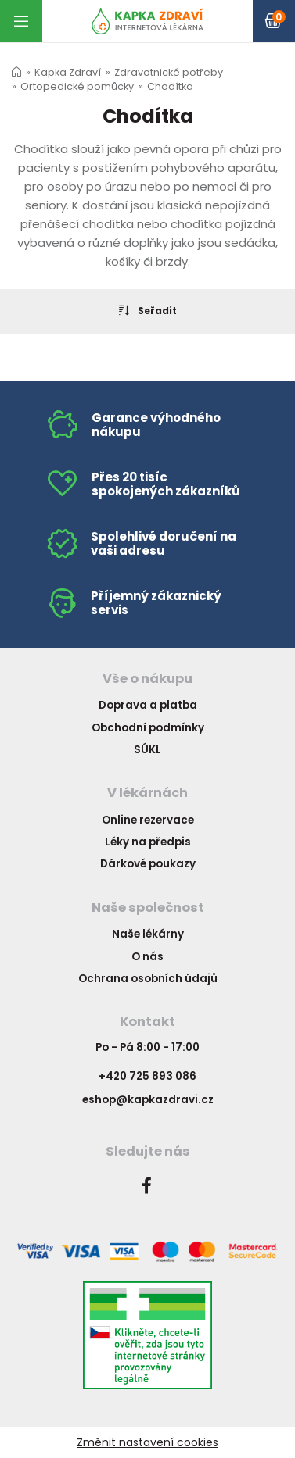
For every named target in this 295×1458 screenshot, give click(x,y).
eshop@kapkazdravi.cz (148, 1099)
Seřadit (148, 310)
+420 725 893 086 (147, 1076)
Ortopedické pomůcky (77, 86)
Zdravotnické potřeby (168, 72)
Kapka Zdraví (67, 72)
